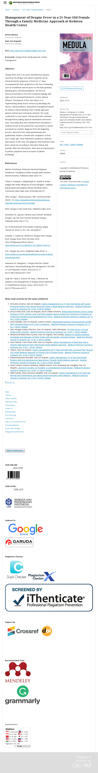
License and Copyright (12, 428)
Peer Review (9, 418)
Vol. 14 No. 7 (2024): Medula (32, 10)
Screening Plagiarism (12, 425)
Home (7, 10)
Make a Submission (15, 450)
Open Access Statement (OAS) (15, 422)
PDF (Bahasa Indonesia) (72, 88)
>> (14, 382)
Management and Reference (14, 432)
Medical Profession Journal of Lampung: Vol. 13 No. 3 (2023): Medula (49, 376)
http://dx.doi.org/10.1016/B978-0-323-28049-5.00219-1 (27, 245)
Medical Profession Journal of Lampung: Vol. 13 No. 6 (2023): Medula (48, 361)
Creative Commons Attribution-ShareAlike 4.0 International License (74, 184)
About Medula (10, 405)
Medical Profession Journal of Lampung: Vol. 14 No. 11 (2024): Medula (50, 369)
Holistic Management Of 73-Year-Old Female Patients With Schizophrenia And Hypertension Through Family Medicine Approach (48, 358)
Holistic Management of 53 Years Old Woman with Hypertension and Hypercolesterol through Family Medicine (50, 374)
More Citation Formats (70, 132)
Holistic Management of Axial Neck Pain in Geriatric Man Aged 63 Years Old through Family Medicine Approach (49, 343)
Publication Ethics (11, 402)
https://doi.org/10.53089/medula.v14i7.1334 (28, 50)
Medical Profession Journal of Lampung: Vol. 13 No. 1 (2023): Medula (58, 332)
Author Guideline (11, 398)
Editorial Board (10, 412)
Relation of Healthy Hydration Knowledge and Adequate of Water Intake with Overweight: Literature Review (49, 335)
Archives (16, 10)
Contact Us (9, 408)
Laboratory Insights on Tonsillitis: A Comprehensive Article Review (45, 368)
